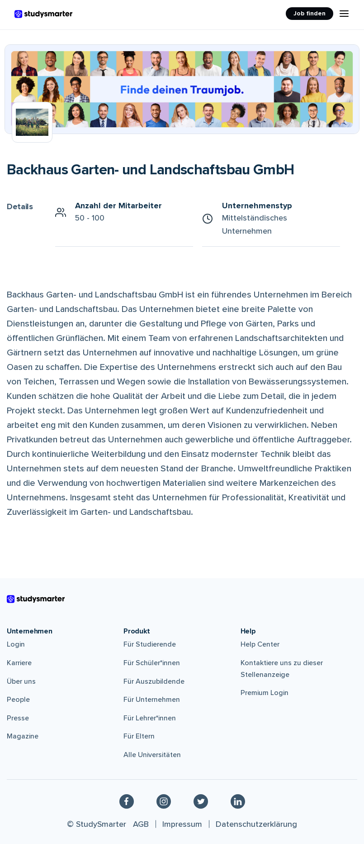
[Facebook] (126, 801)
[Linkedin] (238, 801)
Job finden (309, 13)
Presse (18, 718)
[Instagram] (163, 801)
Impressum (182, 824)
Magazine (22, 736)
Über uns (21, 681)
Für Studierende (149, 644)
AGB (141, 824)
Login (16, 644)
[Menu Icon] (344, 13)
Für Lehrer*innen (149, 718)
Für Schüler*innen (151, 662)
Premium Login (264, 692)
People (18, 699)
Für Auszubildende (153, 681)
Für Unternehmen (151, 699)
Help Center (260, 644)
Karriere (19, 662)
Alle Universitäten (152, 754)
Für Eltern (139, 736)
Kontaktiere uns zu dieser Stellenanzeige (282, 668)
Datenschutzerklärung (256, 824)
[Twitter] (201, 801)
